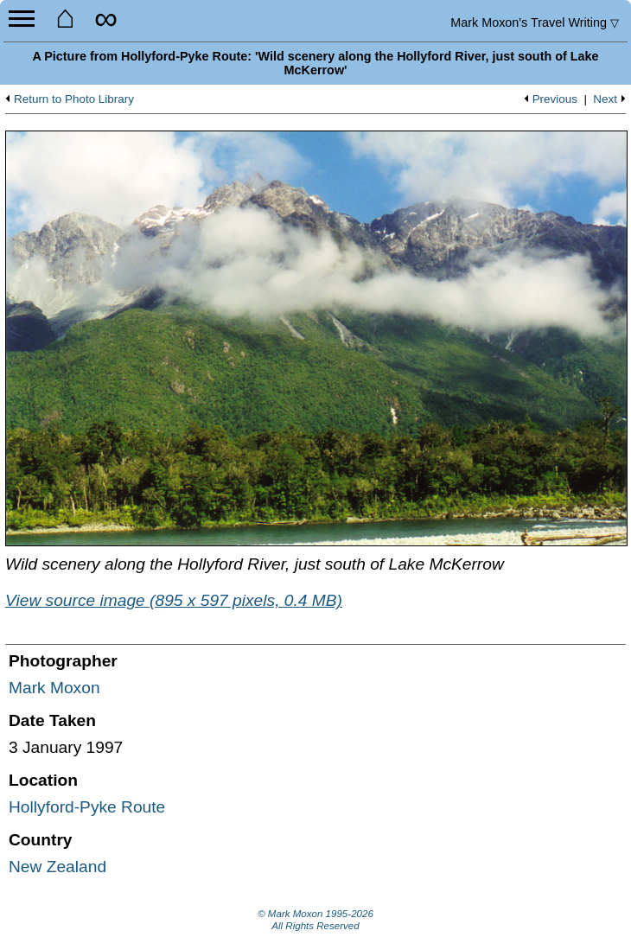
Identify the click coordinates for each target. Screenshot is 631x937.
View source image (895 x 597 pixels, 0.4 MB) (173, 600)
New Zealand (57, 866)
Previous (554, 99)
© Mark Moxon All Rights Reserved (315, 919)
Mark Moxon (54, 688)
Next (605, 99)
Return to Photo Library (74, 99)
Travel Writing (534, 22)
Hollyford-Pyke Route (87, 807)
